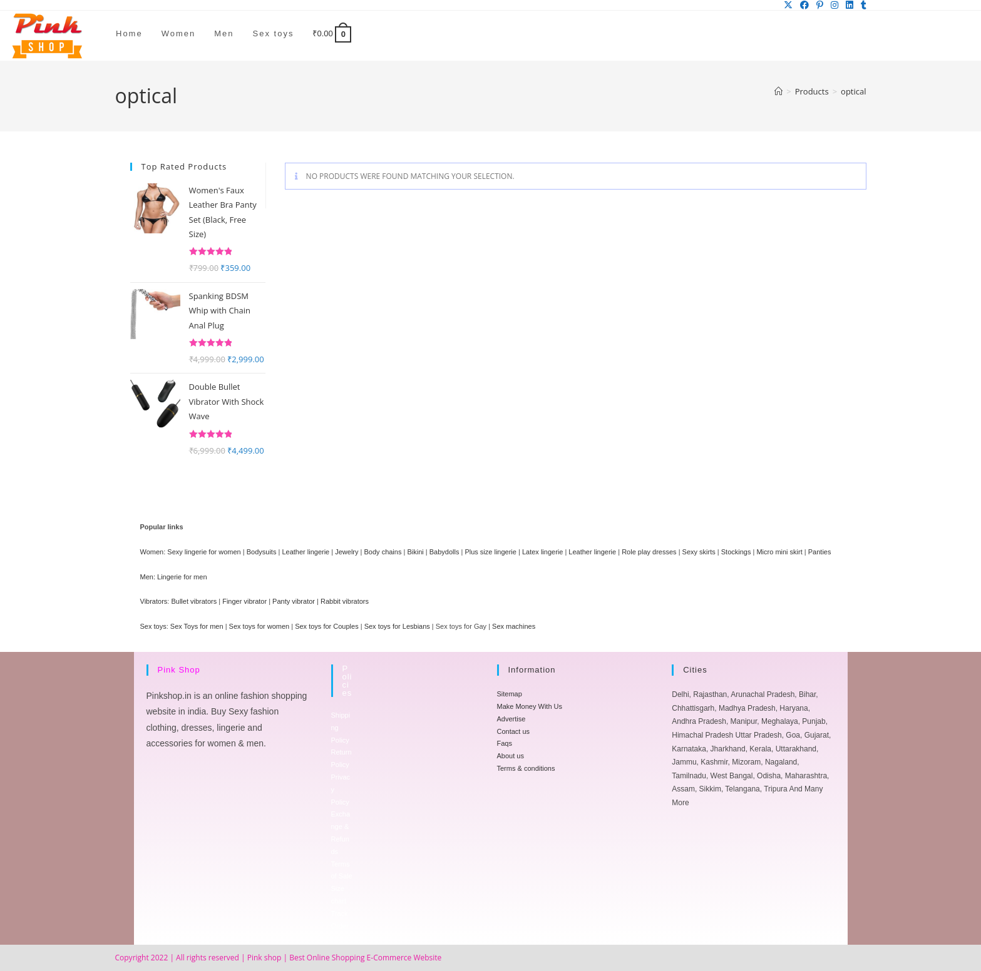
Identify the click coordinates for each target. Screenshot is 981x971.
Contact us (513, 731)
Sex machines (513, 626)
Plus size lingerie (490, 552)
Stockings (736, 552)
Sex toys (153, 626)
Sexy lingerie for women (203, 552)
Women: (153, 552)
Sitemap (509, 694)
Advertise (511, 719)
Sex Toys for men (196, 626)
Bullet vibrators (194, 601)
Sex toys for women (259, 626)
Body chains (383, 552)
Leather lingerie (305, 552)
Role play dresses (649, 552)
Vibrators (154, 601)
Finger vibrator (244, 601)
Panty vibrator (293, 601)
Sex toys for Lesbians (397, 626)
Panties (819, 552)
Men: (147, 577)
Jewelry (346, 552)
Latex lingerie (542, 552)
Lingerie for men (182, 577)
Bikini (415, 552)
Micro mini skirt (779, 552)
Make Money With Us (530, 706)
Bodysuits (262, 552)
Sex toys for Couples (327, 626)
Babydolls (444, 552)
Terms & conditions (526, 768)
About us (510, 756)
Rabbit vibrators (345, 601)
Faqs (504, 743)
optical (853, 91)
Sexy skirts (699, 552)
